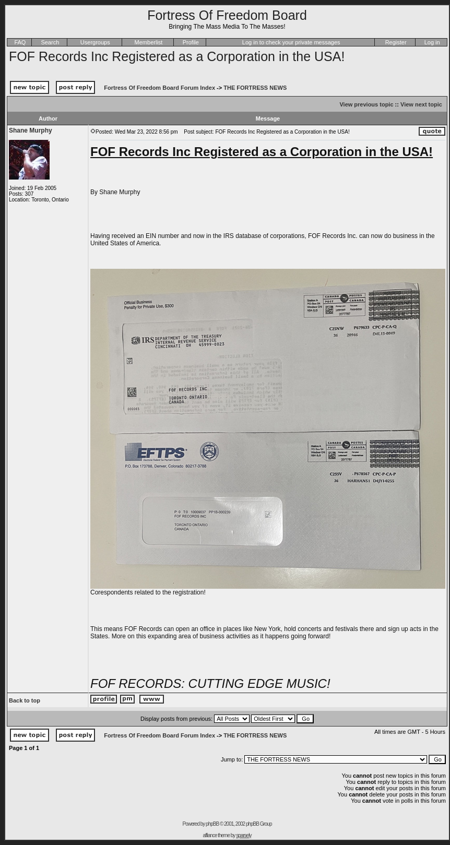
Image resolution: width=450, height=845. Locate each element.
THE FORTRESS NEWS (255, 88)
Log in (432, 42)
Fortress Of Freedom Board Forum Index (159, 88)
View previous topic (366, 104)
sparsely (243, 835)
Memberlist (149, 42)
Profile (191, 42)
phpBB (212, 824)
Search (50, 42)
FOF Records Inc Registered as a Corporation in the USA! (177, 56)
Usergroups (95, 42)
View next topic (421, 104)
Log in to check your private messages (291, 42)
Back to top (24, 700)
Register (396, 42)
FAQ (20, 42)
